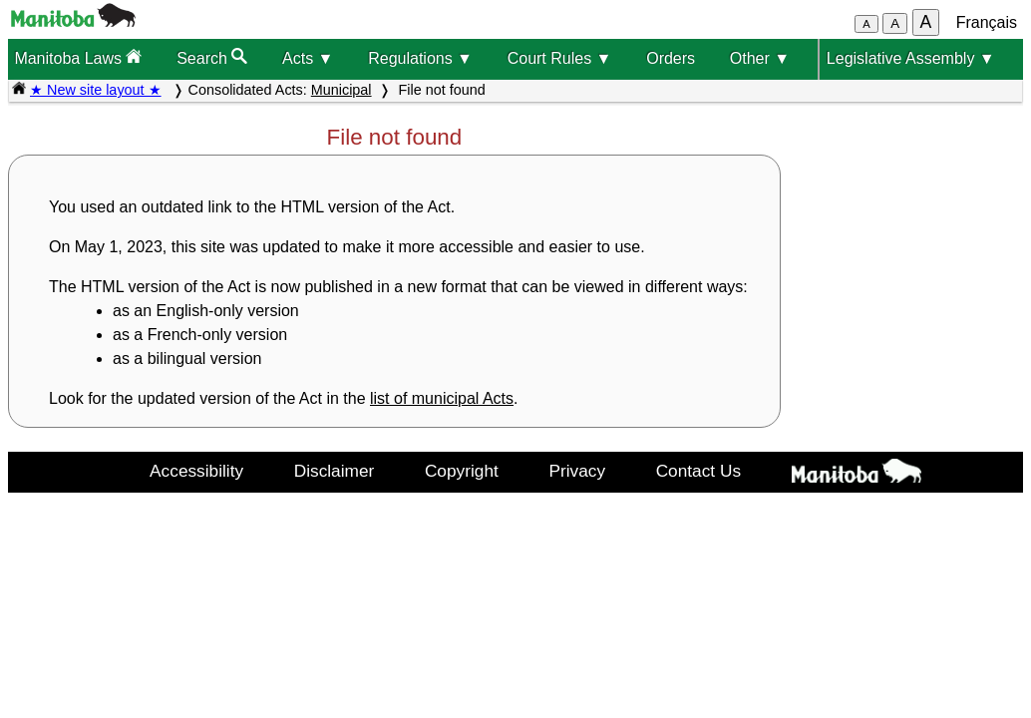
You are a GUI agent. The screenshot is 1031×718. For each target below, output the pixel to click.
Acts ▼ (307, 58)
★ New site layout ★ (96, 90)
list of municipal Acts (442, 398)
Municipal (341, 90)
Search (211, 57)
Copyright (462, 471)
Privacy (576, 471)
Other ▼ (760, 58)
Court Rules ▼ (560, 58)
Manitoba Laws (78, 57)
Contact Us (698, 471)
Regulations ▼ (420, 58)
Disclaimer (334, 471)
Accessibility (196, 471)
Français (986, 22)
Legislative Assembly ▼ (911, 58)
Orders (670, 58)
